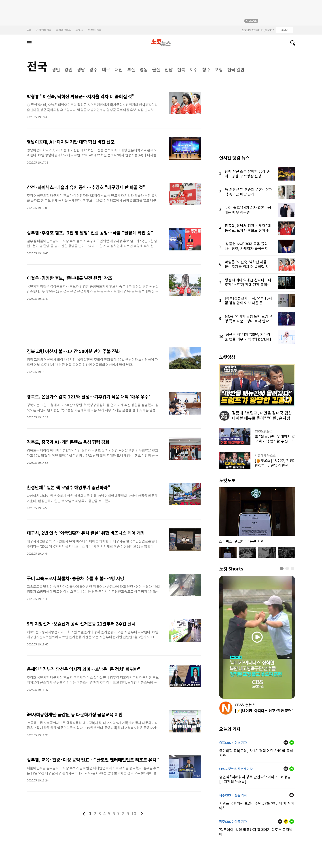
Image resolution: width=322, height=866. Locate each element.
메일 (286, 742)
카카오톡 (286, 821)
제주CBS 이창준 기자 (233, 795)
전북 (181, 70)
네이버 (291, 742)
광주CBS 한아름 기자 (233, 822)
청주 (206, 70)
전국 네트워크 (43, 29)
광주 (93, 70)
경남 (81, 70)
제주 (194, 70)
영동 (144, 70)
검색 (291, 42)
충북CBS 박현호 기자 (233, 743)
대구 (106, 70)
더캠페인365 (94, 29)
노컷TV (79, 29)
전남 (169, 70)
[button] (282, 568)
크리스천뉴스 (63, 29)
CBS (29, 29)
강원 (68, 70)
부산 (131, 70)
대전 (118, 70)
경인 (56, 70)
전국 (37, 66)
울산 (156, 70)
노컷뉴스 (161, 43)
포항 (219, 70)
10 (133, 814)
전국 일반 (235, 70)
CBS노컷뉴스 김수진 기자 (236, 769)
